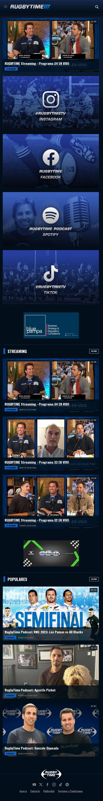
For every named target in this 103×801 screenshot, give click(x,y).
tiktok (61, 785)
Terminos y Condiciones (70, 791)
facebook (48, 785)
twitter (41, 785)
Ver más (94, 351)
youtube (35, 785)
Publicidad (48, 791)
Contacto (35, 791)
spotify (67, 785)
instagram (54, 785)
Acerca (23, 791)
